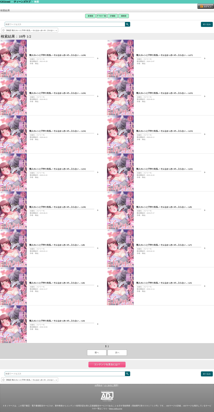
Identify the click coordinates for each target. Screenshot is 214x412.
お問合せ (98, 385)
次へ (117, 352)
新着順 (90, 16)
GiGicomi (5, 1)
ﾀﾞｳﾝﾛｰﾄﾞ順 (101, 16)
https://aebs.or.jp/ (115, 409)
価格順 (123, 16)
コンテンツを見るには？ (107, 364)
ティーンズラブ (22, 1)
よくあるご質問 (111, 385)
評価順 (112, 16)
